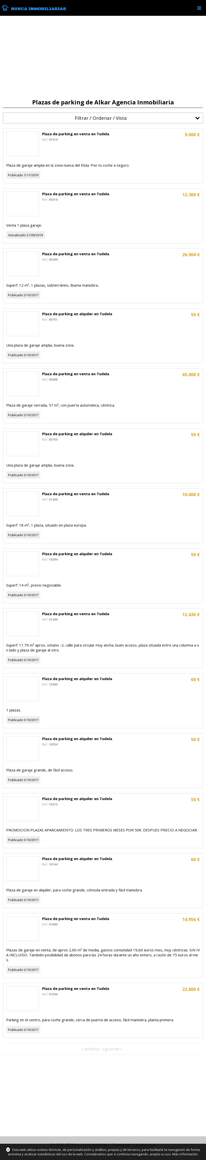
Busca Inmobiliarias (38, 9)
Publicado (15, 175)
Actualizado (17, 235)
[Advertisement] (103, 57)
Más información (185, 1154)
